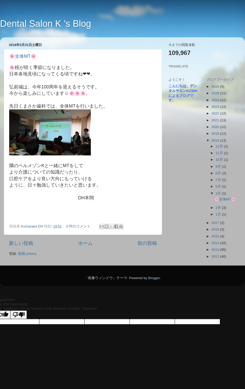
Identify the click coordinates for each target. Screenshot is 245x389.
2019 (215, 133)
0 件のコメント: (79, 226)
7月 (219, 180)
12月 (220, 146)
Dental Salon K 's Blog (45, 23)
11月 (220, 153)
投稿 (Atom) (27, 254)
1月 (219, 214)
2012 (215, 256)
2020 (215, 127)
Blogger (154, 278)
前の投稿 (147, 243)
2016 (215, 229)
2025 (215, 93)
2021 (215, 120)
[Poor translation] (18, 315)
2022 (215, 113)
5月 (219, 186)
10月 (220, 160)
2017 (215, 223)
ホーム (85, 243)
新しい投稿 (21, 243)
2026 (215, 86)
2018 (215, 140)
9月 (219, 166)
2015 (215, 236)
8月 (219, 173)
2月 (219, 208)
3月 (219, 193)
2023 (215, 107)
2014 (215, 243)
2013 (215, 249)
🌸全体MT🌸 (22, 56)
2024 (215, 100)
